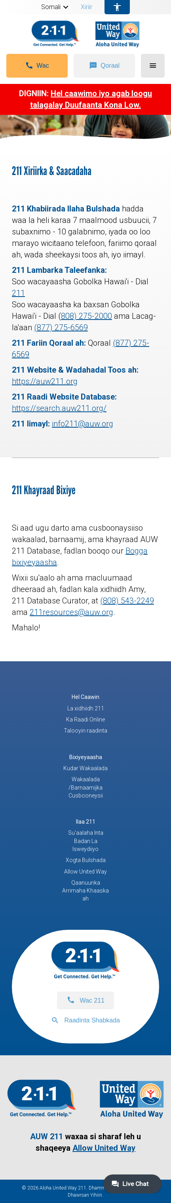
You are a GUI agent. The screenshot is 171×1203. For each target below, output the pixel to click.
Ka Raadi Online (85, 719)
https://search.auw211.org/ (59, 408)
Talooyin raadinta (85, 730)
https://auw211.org (45, 381)
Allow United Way (85, 871)
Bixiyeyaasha (85, 757)
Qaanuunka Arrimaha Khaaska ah (85, 890)
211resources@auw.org (71, 612)
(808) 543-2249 (127, 600)
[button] (65, 7)
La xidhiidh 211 (85, 708)
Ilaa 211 (85, 821)
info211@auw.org (82, 423)
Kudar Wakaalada (85, 768)
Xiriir (86, 7)
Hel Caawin (85, 697)
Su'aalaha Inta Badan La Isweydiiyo (85, 841)
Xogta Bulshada (86, 860)
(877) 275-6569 (61, 327)
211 (18, 293)
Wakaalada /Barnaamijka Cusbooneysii (85, 787)
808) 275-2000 (86, 316)
